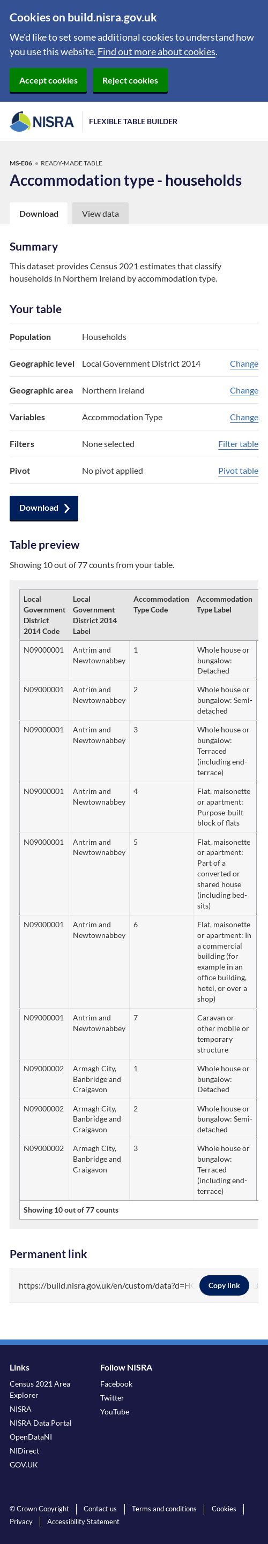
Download (38, 507)
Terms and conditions (164, 1508)
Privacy (21, 1521)
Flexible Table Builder (133, 121)
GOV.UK (24, 1464)
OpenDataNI (31, 1436)
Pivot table (238, 470)
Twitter (112, 1397)
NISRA (21, 1408)
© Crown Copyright (39, 1508)
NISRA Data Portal (41, 1422)
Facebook (116, 1383)
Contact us (100, 1508)
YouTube (114, 1411)
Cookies (224, 1508)
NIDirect (24, 1450)
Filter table (238, 443)
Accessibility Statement (83, 1521)
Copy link (224, 1285)
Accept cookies (48, 80)
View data (100, 213)
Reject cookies (130, 80)
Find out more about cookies (156, 51)
